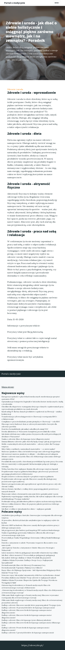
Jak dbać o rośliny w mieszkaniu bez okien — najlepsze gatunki (26, 509)
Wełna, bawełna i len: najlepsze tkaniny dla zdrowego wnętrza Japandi (30, 469)
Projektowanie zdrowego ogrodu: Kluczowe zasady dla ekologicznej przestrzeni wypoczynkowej (29, 480)
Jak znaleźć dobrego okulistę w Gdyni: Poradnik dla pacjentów (26, 558)
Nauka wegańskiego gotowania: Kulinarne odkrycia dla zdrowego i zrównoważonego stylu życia (28, 534)
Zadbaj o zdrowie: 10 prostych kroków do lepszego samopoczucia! (28, 608)
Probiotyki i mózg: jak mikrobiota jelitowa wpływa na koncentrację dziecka (31, 501)
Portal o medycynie (14, 2)
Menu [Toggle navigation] (57, 3)
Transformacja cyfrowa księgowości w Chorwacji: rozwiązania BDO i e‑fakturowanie (29, 418)
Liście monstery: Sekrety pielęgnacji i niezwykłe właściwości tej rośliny (30, 553)
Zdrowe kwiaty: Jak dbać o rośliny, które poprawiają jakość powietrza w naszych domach (30, 490)
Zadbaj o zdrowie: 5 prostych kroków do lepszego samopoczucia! (28, 633)
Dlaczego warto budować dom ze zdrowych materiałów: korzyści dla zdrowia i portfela (29, 425)
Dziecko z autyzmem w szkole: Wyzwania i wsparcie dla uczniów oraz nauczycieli (29, 544)
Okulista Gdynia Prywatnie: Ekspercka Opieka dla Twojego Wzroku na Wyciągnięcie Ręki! (29, 581)
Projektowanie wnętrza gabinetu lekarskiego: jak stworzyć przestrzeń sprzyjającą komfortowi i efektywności (30, 472)
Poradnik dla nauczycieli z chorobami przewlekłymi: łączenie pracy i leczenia (32, 461)
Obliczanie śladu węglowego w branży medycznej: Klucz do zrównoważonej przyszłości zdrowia (32, 601)
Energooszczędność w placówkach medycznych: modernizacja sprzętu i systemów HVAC (31, 398)
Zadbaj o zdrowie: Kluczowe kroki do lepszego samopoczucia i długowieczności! (27, 616)
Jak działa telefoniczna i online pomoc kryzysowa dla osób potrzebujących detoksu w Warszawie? (31, 435)
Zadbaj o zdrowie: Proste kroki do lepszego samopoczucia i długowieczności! (25, 629)
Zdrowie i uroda (15, 89)
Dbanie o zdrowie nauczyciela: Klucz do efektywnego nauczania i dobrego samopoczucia (31, 457)
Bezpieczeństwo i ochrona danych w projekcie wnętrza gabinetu (27, 476)
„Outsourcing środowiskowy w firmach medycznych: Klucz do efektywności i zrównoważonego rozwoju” (32, 591)
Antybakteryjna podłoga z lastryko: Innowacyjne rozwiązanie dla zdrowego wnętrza (32, 516)
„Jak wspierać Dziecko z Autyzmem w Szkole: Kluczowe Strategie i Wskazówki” (28, 549)
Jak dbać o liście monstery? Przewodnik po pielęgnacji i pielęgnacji (28, 555)
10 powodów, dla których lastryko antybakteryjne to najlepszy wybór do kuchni (30, 521)
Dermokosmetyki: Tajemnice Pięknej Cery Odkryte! (22, 568)
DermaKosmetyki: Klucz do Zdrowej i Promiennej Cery (23, 565)
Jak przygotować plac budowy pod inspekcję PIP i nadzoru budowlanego (31, 530)
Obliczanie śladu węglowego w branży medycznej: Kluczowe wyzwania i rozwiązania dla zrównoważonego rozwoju (30, 596)
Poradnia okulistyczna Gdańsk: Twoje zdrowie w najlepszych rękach (29, 578)
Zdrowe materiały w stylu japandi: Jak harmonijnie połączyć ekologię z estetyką (30, 465)
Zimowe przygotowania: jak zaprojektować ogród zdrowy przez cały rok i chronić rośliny (31, 485)
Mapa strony (8, 387)
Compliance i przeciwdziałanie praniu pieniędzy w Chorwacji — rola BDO (31, 422)
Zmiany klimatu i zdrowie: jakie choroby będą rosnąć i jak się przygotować (31, 442)
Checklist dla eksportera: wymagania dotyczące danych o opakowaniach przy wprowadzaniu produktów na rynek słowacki (32, 408)
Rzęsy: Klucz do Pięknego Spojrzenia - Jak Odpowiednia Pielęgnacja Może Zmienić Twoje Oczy (31, 571)
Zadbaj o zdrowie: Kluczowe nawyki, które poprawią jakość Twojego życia (31, 605)
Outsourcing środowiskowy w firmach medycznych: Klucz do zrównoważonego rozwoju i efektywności (26, 586)
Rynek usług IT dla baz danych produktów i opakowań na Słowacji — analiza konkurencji (32, 413)
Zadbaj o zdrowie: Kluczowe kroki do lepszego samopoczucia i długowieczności (27, 611)
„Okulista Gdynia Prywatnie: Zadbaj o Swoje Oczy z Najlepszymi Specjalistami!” (27, 561)
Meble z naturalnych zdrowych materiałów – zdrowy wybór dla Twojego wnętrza (31, 445)
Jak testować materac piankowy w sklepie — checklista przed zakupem (30, 454)
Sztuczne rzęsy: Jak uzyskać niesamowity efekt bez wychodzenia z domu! (31, 575)
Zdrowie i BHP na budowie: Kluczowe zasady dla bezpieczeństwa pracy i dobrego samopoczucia (30, 526)
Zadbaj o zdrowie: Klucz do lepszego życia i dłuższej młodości (26, 620)
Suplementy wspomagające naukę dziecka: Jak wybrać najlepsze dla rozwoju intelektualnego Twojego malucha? (32, 497)
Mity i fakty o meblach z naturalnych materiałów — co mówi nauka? (28, 449)
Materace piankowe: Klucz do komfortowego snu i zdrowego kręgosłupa (31, 451)
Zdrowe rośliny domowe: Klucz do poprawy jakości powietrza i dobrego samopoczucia (30, 505)
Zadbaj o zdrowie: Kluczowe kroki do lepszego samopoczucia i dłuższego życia (31, 624)
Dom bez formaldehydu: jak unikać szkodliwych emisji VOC (25, 429)
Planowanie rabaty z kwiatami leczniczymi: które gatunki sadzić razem (30, 494)
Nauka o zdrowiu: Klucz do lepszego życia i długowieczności (26, 439)
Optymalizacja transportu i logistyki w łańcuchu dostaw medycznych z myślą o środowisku (32, 403)
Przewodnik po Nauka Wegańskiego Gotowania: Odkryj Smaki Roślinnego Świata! (31, 539)
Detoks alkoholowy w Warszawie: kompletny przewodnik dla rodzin (28, 432)
